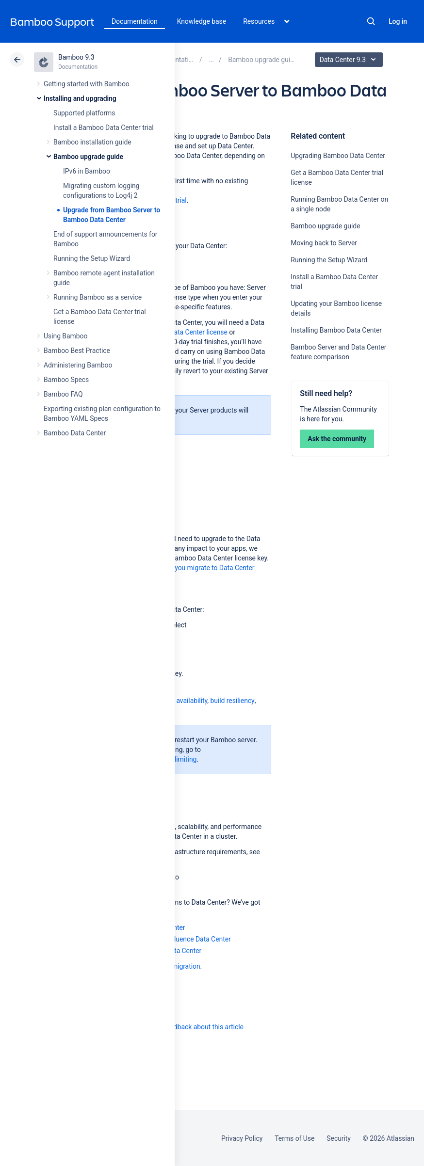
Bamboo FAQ (63, 394)
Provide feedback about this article (192, 1027)
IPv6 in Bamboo (86, 171)
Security (338, 1138)
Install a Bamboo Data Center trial (103, 127)
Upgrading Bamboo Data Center (338, 156)
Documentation (135, 21)
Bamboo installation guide (92, 142)
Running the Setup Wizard (91, 258)
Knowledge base (202, 21)
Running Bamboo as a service (97, 297)
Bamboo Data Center (75, 433)
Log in (398, 21)
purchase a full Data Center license (175, 332)
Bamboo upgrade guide (88, 156)
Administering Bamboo (78, 365)
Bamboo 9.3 (76, 57)
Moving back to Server (324, 243)
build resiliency (232, 700)
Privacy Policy (241, 1138)
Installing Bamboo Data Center (336, 330)
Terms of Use (294, 1138)
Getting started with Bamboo (87, 84)
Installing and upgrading (80, 98)
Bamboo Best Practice (77, 350)
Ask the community (337, 439)
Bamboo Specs (66, 379)
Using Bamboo (65, 336)
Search (371, 21)
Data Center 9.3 (350, 59)
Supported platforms (84, 113)
